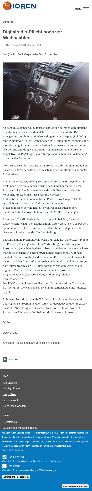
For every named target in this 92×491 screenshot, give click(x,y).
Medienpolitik (10, 400)
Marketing (14, 466)
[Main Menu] (81, 9)
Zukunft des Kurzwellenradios (20, 427)
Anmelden (9, 342)
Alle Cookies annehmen (75, 486)
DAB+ (6, 322)
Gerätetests (10, 382)
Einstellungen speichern (16, 477)
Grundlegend (16, 457)
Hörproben (9, 394)
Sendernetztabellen (14, 406)
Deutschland (10, 332)
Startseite (8, 22)
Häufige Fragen (12, 388)
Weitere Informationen (12, 450)
